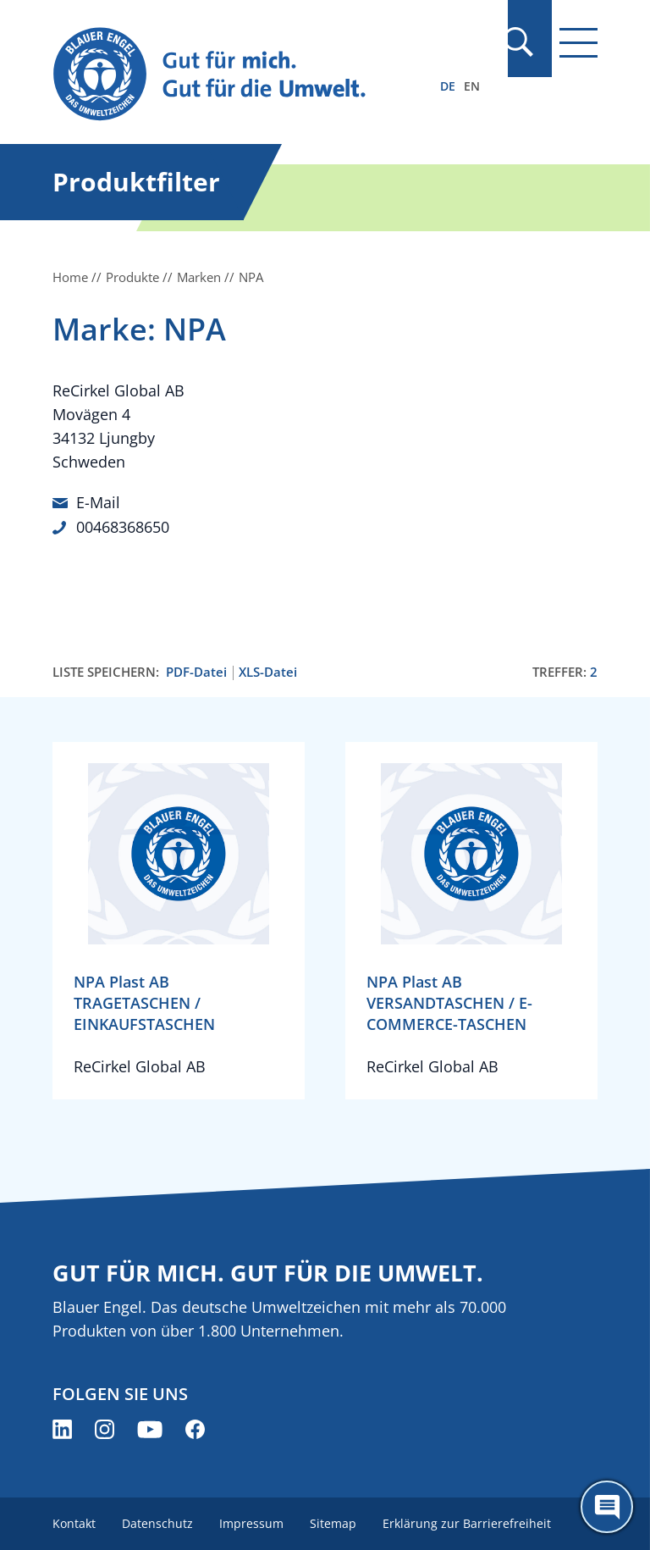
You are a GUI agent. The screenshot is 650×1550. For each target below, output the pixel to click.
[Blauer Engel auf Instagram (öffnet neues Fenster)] (104, 1428)
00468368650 (122, 526)
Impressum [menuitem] (253, 1522)
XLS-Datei (268, 670)
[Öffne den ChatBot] (607, 1507)
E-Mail (98, 502)
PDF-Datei (196, 670)
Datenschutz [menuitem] (158, 1522)
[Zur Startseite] (242, 75)
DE (447, 86)
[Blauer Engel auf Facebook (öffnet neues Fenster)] (195, 1428)
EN (472, 86)
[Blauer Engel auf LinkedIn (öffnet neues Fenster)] (62, 1428)
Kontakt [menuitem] (74, 1522)
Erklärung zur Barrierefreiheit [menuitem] (470, 1522)
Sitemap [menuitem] (335, 1522)
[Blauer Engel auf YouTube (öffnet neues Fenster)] (149, 1428)
